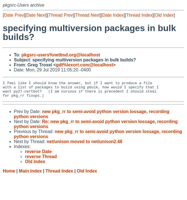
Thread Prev (61, 15)
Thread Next (87, 15)
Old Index (164, 15)
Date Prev (14, 15)
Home (9, 174)
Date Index (112, 15)
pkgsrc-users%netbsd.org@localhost (60, 54)
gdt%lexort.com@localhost (84, 64)
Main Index (30, 174)
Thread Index (139, 15)
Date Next (36, 15)
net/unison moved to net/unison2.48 (84, 144)
